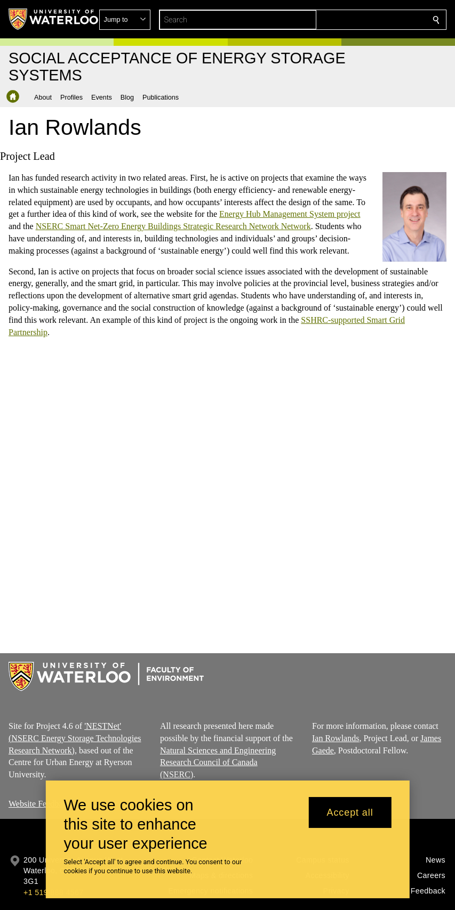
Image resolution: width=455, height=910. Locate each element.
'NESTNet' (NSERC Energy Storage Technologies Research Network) (75, 738)
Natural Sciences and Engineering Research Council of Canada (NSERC (218, 762)
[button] (359, 19)
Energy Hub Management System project (290, 214)
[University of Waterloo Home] (54, 19)
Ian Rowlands (335, 738)
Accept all (350, 812)
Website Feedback (39, 803)
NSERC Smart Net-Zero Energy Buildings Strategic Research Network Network (173, 226)
